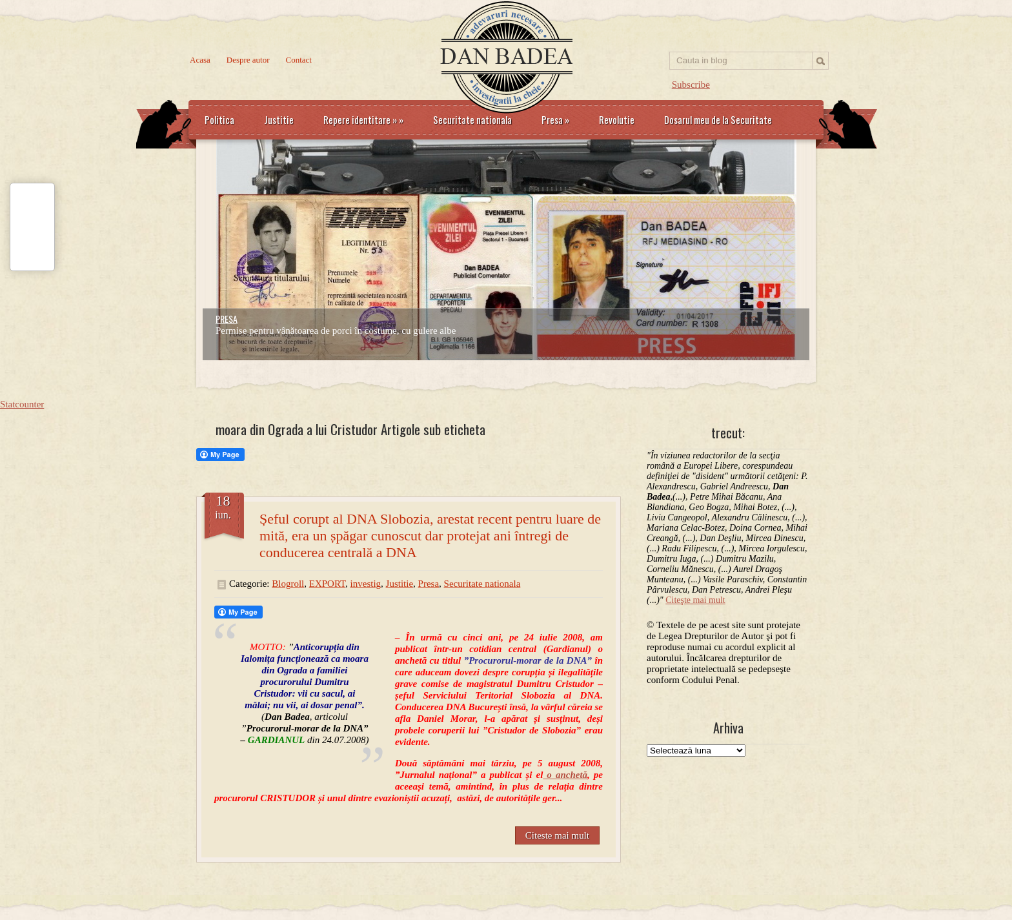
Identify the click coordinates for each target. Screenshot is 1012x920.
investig (365, 583)
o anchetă (565, 775)
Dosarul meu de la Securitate (718, 119)
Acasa (200, 60)
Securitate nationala (472, 119)
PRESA (227, 318)
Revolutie (616, 119)
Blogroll (288, 583)
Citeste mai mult (557, 835)
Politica (219, 119)
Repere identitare (363, 119)
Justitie (279, 119)
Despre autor (248, 60)
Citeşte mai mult (695, 600)
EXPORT (327, 583)
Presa (555, 119)
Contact (299, 60)
